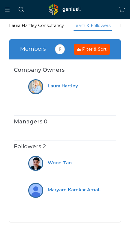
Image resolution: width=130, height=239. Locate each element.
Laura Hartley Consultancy (37, 25)
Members (33, 49)
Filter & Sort (92, 50)
